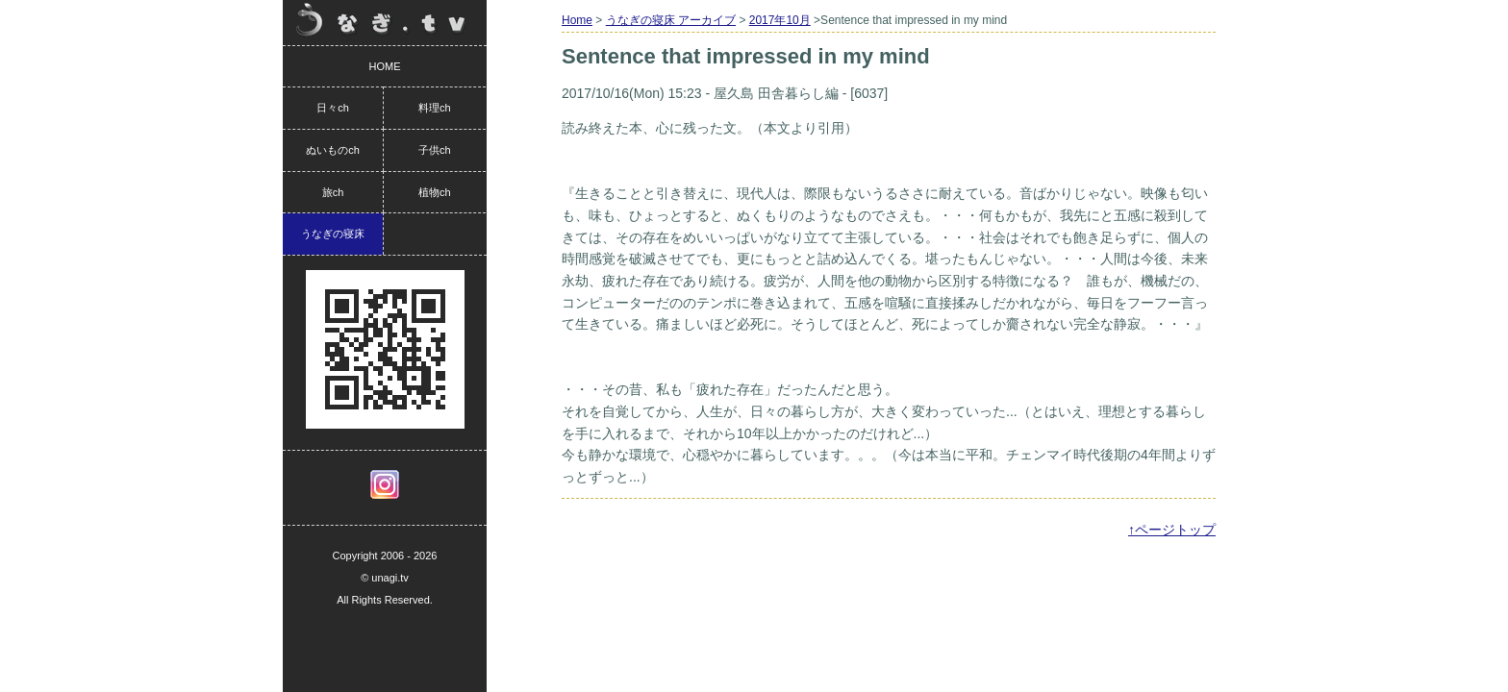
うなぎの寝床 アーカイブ (671, 20)
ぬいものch (333, 150)
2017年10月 (780, 20)
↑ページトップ (1172, 529)
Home (577, 20)
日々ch (332, 107)
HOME (385, 66)
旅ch (333, 192)
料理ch (434, 107)
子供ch (434, 150)
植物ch (434, 192)
